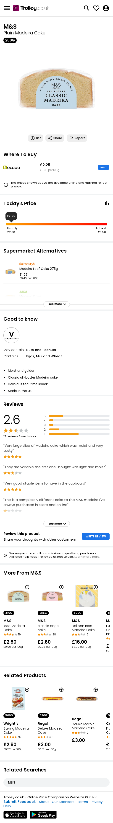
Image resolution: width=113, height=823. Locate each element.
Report (77, 138)
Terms (82, 801)
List (35, 138)
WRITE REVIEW (96, 536)
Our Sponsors (63, 801)
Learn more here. (87, 557)
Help (7, 806)
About (44, 801)
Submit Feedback (19, 801)
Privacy (96, 801)
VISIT (103, 167)
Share (55, 138)
